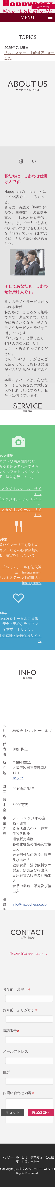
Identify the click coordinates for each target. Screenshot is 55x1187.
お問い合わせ (43, 6)
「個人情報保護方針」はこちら (27, 955)
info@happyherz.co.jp (29, 985)
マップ (17, 858)
